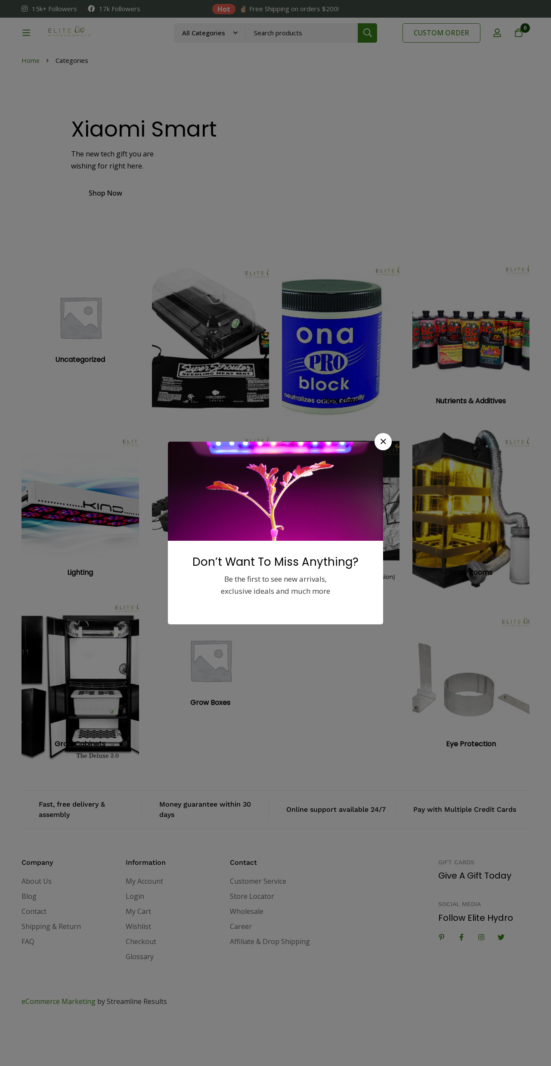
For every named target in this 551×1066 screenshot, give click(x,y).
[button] (383, 441)
